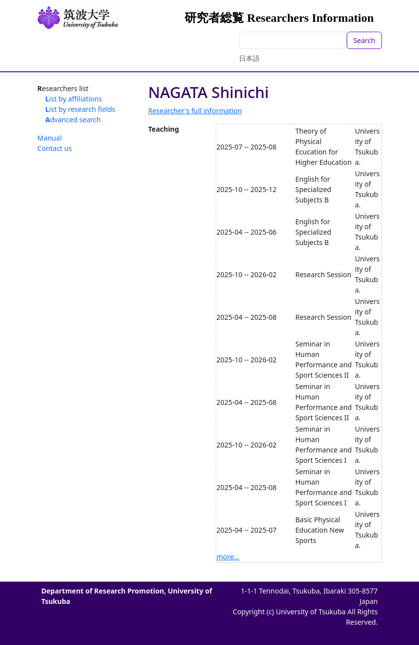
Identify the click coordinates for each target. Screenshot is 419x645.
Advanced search (73, 119)
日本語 (249, 58)
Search (364, 40)
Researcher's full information (195, 110)
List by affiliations (74, 98)
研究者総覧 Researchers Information (279, 17)
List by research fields (81, 109)
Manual (50, 138)
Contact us (55, 148)
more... (228, 556)
